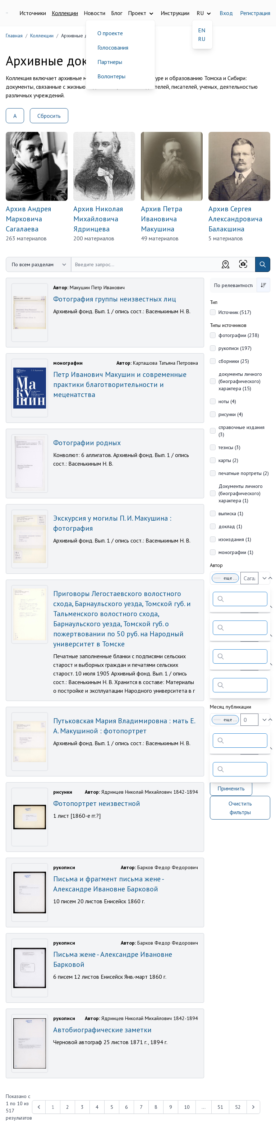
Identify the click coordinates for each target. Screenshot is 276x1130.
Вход (226, 13)
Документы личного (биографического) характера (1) (240, 493)
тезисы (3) (229, 447)
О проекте (110, 33)
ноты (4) (227, 401)
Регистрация (255, 13)
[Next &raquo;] (253, 1107)
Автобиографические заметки (102, 1029)
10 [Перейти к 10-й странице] (187, 1107)
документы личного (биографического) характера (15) (240, 381)
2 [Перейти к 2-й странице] (67, 1107)
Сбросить (49, 115)
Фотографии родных (87, 442)
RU (201, 38)
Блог (116, 13)
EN (201, 30)
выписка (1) (230, 513)
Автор (216, 565)
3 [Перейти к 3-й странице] (82, 1107)
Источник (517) (234, 312)
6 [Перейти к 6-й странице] (126, 1107)
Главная (14, 35)
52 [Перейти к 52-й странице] (238, 1107)
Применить (231, 788)
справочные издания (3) (241, 431)
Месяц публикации (230, 707)
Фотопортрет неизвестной (96, 803)
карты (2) (228, 460)
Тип (213, 302)
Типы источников (228, 325)
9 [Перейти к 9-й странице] (170, 1107)
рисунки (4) (230, 414)
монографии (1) (235, 552)
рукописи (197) (235, 348)
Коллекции (65, 13)
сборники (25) (233, 361)
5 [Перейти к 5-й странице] (111, 1107)
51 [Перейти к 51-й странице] (220, 1107)
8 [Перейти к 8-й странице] (156, 1107)
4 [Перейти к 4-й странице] (97, 1107)
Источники (32, 13)
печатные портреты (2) (243, 473)
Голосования (112, 47)
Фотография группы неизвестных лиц (114, 299)
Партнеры (109, 61)
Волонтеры (111, 76)
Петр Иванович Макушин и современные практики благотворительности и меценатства (120, 384)
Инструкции (175, 13)
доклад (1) (230, 526)
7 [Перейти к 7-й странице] (141, 1107)
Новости (94, 13)
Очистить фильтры (240, 808)
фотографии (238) (238, 335)
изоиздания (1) (234, 539)
